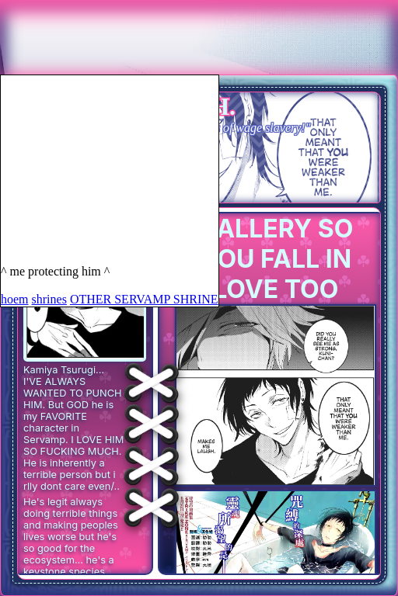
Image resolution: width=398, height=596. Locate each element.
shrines (49, 299)
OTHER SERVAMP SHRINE (144, 299)
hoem (15, 299)
